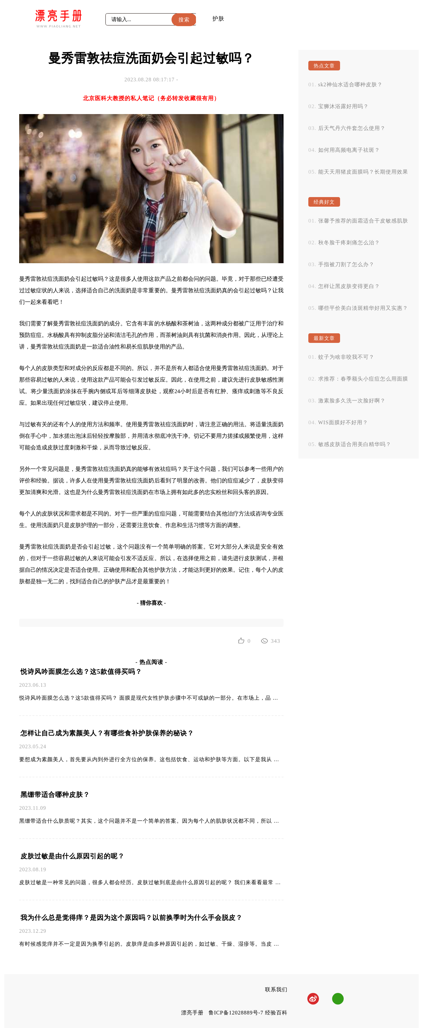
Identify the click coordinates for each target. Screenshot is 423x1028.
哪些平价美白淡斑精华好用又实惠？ (363, 308)
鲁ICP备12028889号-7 (236, 1012)
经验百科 (276, 1012)
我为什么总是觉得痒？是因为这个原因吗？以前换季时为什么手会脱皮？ (131, 917)
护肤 (218, 19)
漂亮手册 (192, 1012)
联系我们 (276, 989)
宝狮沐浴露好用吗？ (343, 106)
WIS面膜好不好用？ (343, 422)
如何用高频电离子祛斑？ (349, 150)
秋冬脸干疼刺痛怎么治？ (349, 242)
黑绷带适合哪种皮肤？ (55, 794)
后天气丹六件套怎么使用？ (352, 128)
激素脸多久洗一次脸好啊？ (352, 400)
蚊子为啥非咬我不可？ (346, 357)
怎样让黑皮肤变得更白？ (349, 286)
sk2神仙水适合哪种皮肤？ (350, 84)
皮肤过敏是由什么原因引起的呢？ (72, 856)
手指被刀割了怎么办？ (346, 264)
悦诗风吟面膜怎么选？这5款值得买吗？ (81, 671)
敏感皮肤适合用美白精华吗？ (354, 444)
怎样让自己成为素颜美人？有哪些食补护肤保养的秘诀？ (107, 733)
